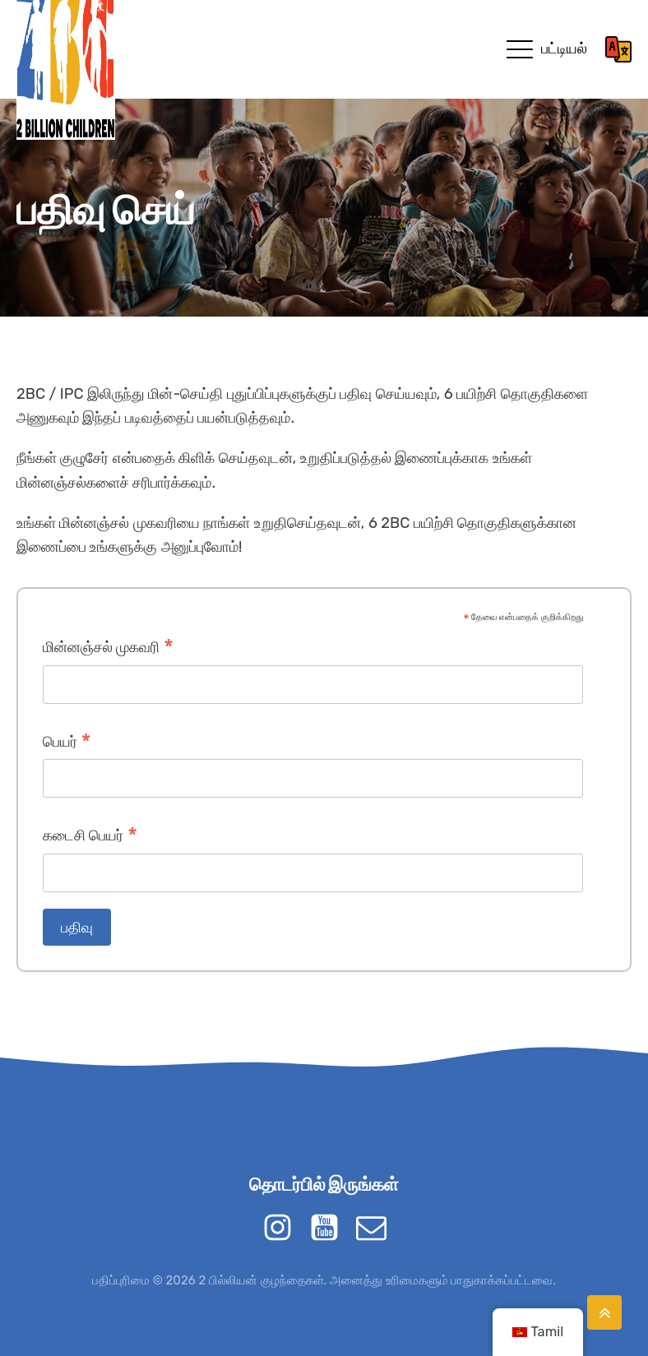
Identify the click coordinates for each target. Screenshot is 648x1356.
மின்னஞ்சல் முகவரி (108, 648)
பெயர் (67, 743)
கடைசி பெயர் (90, 836)
